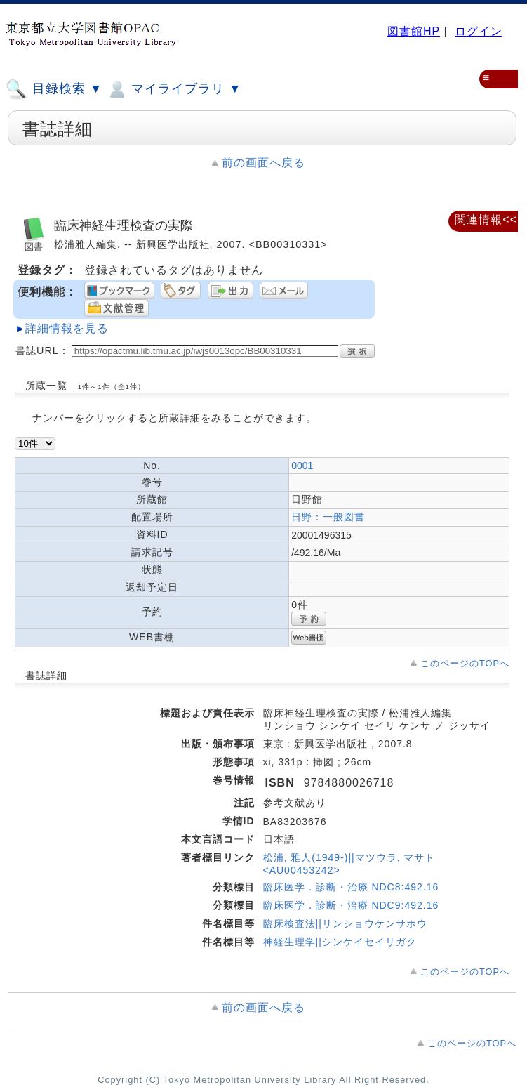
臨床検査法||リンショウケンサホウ (345, 923)
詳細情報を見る (67, 328)
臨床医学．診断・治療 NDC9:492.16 (351, 905)
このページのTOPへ (464, 663)
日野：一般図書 (328, 516)
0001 (302, 465)
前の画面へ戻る (263, 163)
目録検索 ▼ (54, 89)
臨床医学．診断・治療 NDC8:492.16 (351, 887)
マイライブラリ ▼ (173, 89)
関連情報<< (486, 219)
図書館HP (413, 31)
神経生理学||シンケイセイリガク (340, 941)
